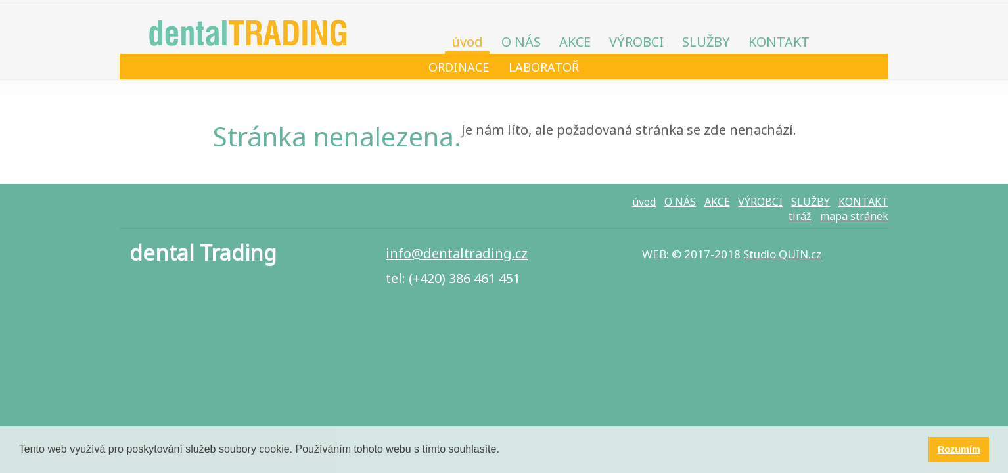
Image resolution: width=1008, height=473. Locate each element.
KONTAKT (779, 42)
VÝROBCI (636, 42)
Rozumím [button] (959, 449)
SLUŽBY (706, 42)
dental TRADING (247, 29)
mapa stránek (854, 216)
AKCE (575, 42)
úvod (467, 42)
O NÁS (521, 42)
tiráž (800, 216)
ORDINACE (458, 67)
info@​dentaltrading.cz (457, 253)
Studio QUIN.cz (782, 253)
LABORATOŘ (544, 67)
